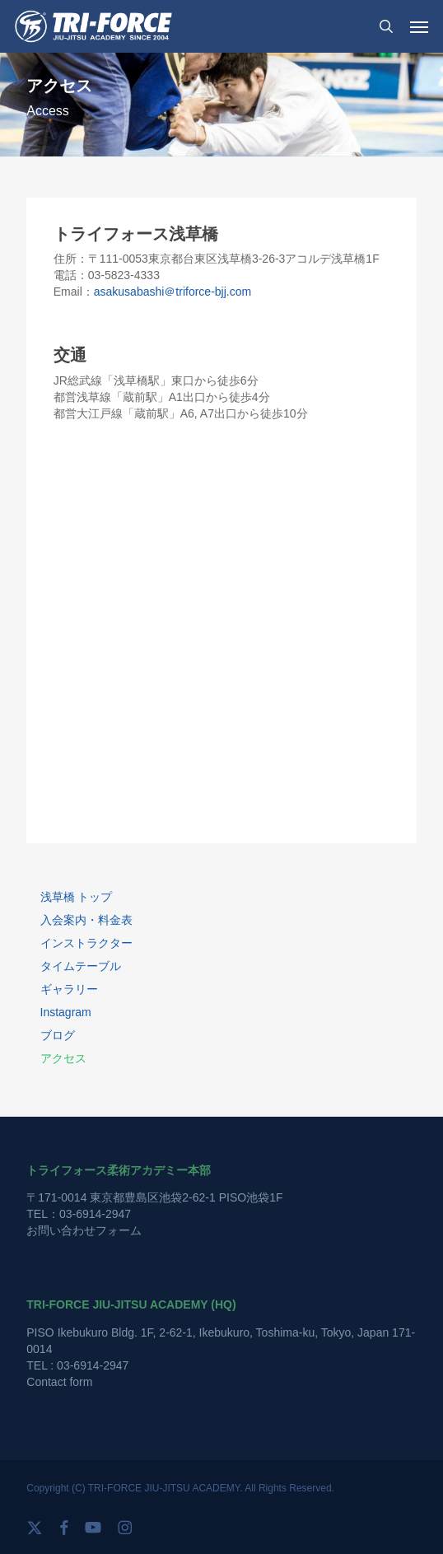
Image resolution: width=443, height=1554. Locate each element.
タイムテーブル (80, 966)
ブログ (57, 1035)
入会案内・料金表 (86, 919)
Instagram (65, 1012)
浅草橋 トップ (76, 896)
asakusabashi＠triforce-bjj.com (172, 291)
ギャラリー (69, 989)
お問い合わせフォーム (84, 1230)
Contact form (59, 1381)
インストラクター (86, 943)
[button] (419, 26)
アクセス (63, 1058)
